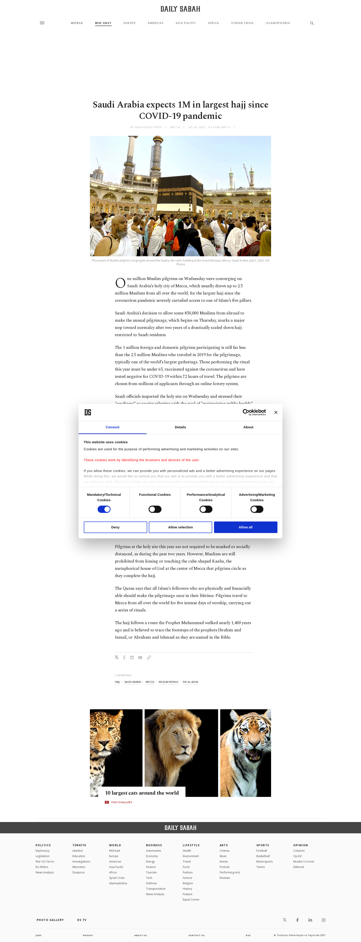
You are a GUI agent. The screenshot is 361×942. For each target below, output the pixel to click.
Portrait (224, 867)
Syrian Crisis (242, 23)
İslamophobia (118, 883)
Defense (151, 883)
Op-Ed (297, 856)
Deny (115, 527)
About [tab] (248, 427)
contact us (197, 935)
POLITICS (43, 845)
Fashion (188, 872)
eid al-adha (190, 681)
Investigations (81, 861)
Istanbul (77, 851)
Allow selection (180, 527)
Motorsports (264, 861)
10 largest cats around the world (144, 793)
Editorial (298, 867)
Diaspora (78, 872)
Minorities (78, 867)
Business (154, 845)
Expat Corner (191, 899)
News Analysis (45, 872)
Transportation (156, 889)
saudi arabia (132, 681)
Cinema (224, 851)
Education (78, 856)
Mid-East (103, 23)
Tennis (260, 867)
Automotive (153, 851)
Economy (152, 856)
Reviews (225, 878)
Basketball (263, 856)
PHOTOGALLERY (121, 802)
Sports (262, 845)
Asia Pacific (186, 23)
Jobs (39, 935)
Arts (224, 845)
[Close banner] (275, 412)
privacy (88, 935)
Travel (187, 861)
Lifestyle (191, 845)
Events (224, 861)
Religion (188, 883)
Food (186, 867)
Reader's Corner (303, 861)
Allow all (246, 527)
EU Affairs (42, 867)
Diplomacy (42, 851)
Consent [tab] (113, 427)
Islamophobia (278, 23)
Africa (213, 23)
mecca (150, 681)
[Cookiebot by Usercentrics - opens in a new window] (246, 412)
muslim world (168, 681)
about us (141, 935)
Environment (191, 856)
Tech (149, 878)
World (77, 23)
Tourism (151, 872)
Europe (130, 23)
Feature (188, 894)
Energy (150, 861)
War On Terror (45, 861)
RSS (248, 935)
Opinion (300, 845)
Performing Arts (230, 872)
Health (187, 851)
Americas (156, 23)
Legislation (42, 856)
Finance (151, 867)
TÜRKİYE (79, 845)
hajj (117, 681)
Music (223, 856)
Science (187, 878)
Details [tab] (180, 427)
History (187, 889)
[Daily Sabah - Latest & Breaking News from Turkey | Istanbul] (180, 9)
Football (261, 851)
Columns (299, 851)
